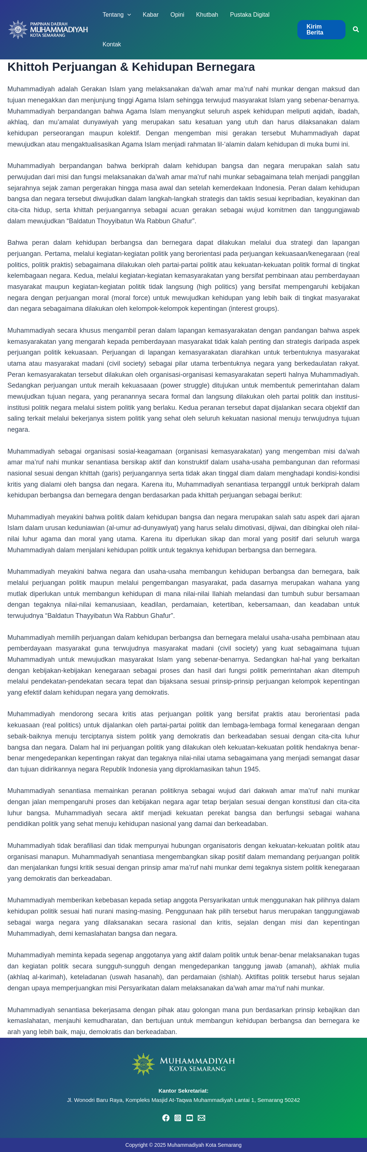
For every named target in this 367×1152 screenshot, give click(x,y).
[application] (127, 15)
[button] (321, 29)
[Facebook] (166, 1118)
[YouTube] (189, 1118)
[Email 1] (201, 1118)
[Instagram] (177, 1118)
